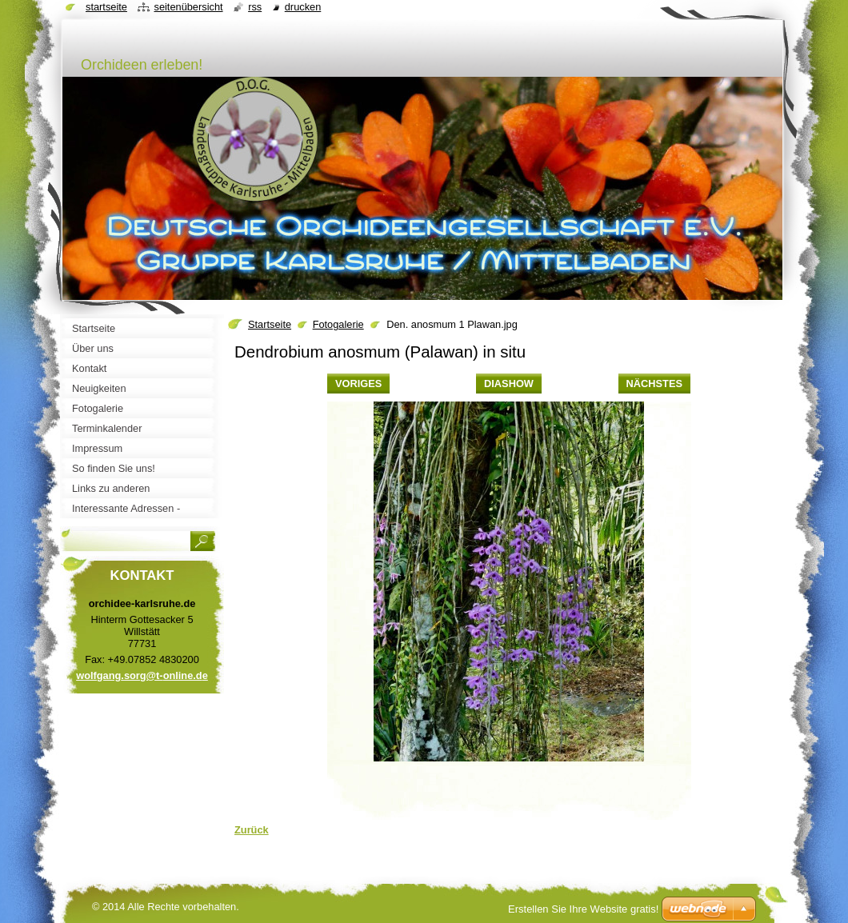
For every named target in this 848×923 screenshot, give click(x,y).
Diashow (509, 384)
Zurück (251, 830)
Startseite (269, 324)
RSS (255, 7)
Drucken (303, 7)
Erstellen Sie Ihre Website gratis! (583, 909)
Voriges (358, 384)
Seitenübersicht (188, 7)
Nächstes (654, 384)
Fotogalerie (338, 324)
